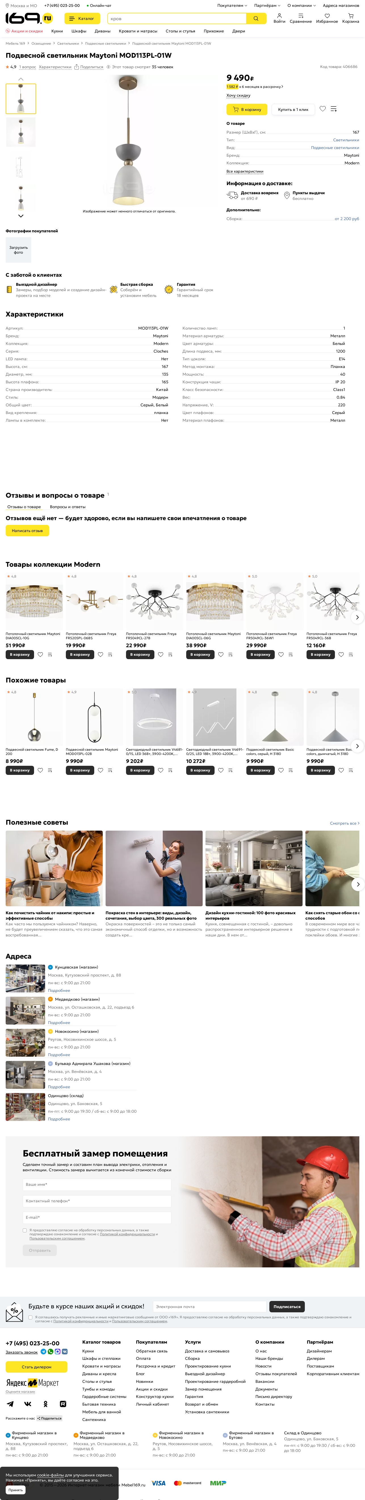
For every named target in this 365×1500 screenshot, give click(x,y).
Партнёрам (265, 5)
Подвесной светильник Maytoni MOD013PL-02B (92, 751)
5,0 (254, 576)
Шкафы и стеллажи (101, 1358)
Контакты (264, 1404)
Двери (238, 31)
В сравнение (50, 654)
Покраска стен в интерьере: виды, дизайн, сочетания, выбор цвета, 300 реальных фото (151, 915)
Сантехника (94, 1419)
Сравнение (301, 18)
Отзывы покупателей (276, 1373)
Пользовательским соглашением (57, 1238)
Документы (266, 1389)
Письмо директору (273, 1396)
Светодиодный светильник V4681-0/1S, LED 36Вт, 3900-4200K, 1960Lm (154, 751)
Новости (263, 1366)
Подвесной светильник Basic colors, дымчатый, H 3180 (330, 751)
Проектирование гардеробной (215, 1381)
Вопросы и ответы (67, 506)
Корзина (350, 18)
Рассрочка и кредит (155, 1366)
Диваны (102, 31)
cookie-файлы (50, 1475)
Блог (140, 1373)
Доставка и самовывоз (207, 1351)
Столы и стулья (180, 31)
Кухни (57, 31)
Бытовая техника (99, 1404)
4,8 (13, 576)
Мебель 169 (15, 43)
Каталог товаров (101, 1342)
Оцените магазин (20, 1391)
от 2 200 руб (347, 218)
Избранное (327, 18)
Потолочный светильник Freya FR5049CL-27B (151, 636)
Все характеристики (244, 171)
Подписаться (287, 1306)
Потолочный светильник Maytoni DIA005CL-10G (33, 636)
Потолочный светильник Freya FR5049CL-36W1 (271, 636)
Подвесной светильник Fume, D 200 (32, 751)
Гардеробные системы (104, 1396)
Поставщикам (320, 1366)
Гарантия (194, 1396)
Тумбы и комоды (98, 1389)
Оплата (143, 1358)
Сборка (192, 1358)
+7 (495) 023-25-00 (62, 5)
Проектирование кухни (208, 1366)
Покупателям (230, 5)
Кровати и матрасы (138, 31)
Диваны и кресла (99, 1373)
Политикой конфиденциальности (127, 1234)
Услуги (193, 1342)
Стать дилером (36, 1366)
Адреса (19, 956)
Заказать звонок (22, 1352)
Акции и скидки (27, 31)
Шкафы (79, 31)
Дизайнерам (319, 1351)
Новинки (144, 1381)
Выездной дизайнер (205, 1373)
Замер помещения (203, 1389)
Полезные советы (37, 822)
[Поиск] (256, 18)
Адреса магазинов (341, 5)
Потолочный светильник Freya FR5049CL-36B (332, 636)
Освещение (41, 43)
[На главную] (29, 18)
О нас (261, 1351)
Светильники (68, 43)
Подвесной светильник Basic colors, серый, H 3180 (270, 751)
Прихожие (214, 31)
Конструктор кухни (155, 1396)
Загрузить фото (18, 250)
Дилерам (316, 1358)
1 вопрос (27, 66)
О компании (300, 5)
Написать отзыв (27, 530)
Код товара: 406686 (339, 66)
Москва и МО (24, 5)
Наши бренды (269, 1358)
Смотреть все (343, 823)
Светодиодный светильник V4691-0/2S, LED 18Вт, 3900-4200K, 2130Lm (215, 751)
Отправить (40, 1250)
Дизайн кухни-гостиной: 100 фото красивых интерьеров (250, 915)
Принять (16, 1490)
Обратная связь (151, 1351)
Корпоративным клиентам (333, 1373)
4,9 (74, 692)
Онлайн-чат (100, 5)
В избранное (40, 654)
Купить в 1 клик (293, 109)
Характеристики (55, 66)
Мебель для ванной (101, 1411)
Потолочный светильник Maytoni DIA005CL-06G (213, 636)
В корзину (251, 109)
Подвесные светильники (105, 43)
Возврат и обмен (201, 1404)
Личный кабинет (152, 1404)
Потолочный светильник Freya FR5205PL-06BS (91, 636)
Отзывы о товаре (24, 506)
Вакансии (264, 1381)
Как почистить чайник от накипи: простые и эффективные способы (50, 915)
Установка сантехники (207, 1411)
